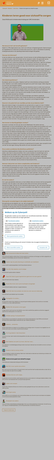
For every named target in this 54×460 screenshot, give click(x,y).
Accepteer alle (43, 247)
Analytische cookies (37, 221)
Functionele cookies (13, 221)
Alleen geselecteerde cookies (15, 236)
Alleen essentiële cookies (13, 247)
